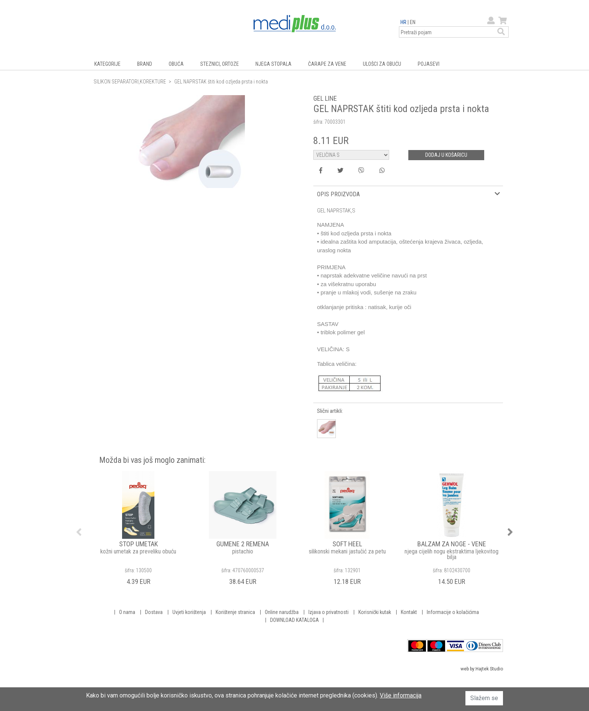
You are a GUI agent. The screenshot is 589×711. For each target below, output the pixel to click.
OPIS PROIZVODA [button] (338, 194)
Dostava (154, 612)
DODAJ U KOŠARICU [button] (446, 155)
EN (412, 22)
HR (403, 22)
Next (510, 532)
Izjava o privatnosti (328, 612)
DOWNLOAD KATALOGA (294, 620)
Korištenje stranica (235, 612)
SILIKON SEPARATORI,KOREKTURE (130, 82)
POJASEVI (428, 64)
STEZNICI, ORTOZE (219, 64)
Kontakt (409, 612)
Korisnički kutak (374, 612)
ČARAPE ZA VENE (327, 64)
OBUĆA (176, 64)
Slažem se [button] (484, 698)
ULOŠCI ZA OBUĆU (382, 64)
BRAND (144, 64)
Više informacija (400, 695)
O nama (127, 612)
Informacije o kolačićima (453, 612)
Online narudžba (282, 612)
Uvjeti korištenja (189, 612)
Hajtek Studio (489, 669)
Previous (78, 532)
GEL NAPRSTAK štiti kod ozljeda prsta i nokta (221, 82)
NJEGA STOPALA (273, 64)
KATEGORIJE (107, 64)
